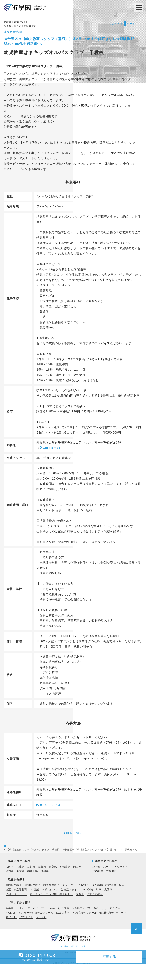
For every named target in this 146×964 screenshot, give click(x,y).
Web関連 (87, 886)
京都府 (31, 863)
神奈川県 (32, 868)
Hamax (51, 905)
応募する (109, 956)
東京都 (20, 868)
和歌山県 (65, 863)
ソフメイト (26, 914)
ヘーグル (41, 914)
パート (107, 863)
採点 (121, 882)
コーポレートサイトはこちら (73, 943)
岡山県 (77, 863)
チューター (69, 882)
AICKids (11, 909)
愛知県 (10, 868)
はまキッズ (23, 905)
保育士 (80, 891)
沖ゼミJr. (11, 914)
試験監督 (110, 882)
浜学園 (10, 905)
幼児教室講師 (51, 882)
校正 (8, 886)
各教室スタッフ (70, 886)
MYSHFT (38, 905)
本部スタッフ (50, 886)
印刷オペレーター (16, 891)
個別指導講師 (32, 882)
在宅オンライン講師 (91, 882)
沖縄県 (45, 868)
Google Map (50, 444)
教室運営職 (20, 886)
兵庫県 (20, 863)
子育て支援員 (95, 891)
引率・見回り (104, 886)
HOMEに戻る (74, 830)
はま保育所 (63, 909)
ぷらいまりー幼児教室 (106, 905)
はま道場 (63, 905)
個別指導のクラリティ (112, 909)
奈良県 (53, 863)
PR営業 (34, 886)
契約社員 (97, 868)
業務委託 (111, 868)
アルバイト (121, 863)
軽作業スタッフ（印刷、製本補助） (51, 891)
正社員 (96, 863)
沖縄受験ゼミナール (84, 909)
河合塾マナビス (81, 905)
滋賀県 (42, 863)
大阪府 (10, 863)
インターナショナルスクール (35, 909)
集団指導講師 (14, 882)
